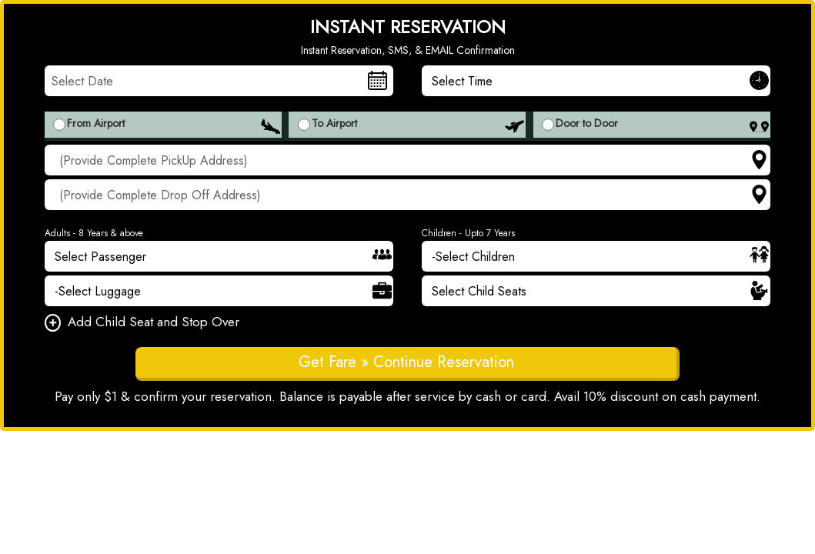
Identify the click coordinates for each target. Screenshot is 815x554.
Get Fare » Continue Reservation (406, 362)
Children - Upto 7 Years (468, 233)
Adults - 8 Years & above (94, 233)
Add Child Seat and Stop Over (142, 323)
